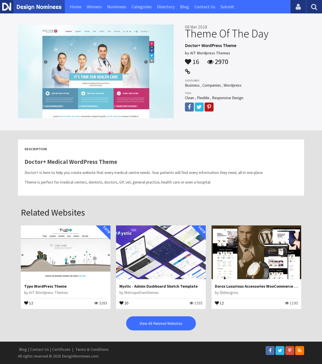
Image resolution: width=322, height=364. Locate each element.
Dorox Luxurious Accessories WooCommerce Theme (261, 286)
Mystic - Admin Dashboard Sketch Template (158, 286)
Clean (189, 97)
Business (192, 85)
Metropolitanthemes (141, 292)
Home (75, 6)
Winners (94, 6)
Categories (141, 6)
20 (123, 302)
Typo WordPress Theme (45, 286)
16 (192, 59)
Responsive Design (227, 97)
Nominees (116, 6)
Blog (184, 6)
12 (28, 302)
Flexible (203, 97)
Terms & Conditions (92, 349)
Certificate (61, 349)
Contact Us (204, 6)
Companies (211, 85)
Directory (166, 6)
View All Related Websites (161, 323)
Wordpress (233, 85)
